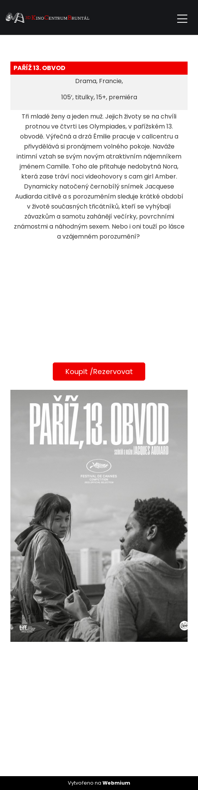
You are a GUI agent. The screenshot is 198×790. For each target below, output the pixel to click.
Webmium (116, 783)
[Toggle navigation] (182, 17)
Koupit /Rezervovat (99, 371)
